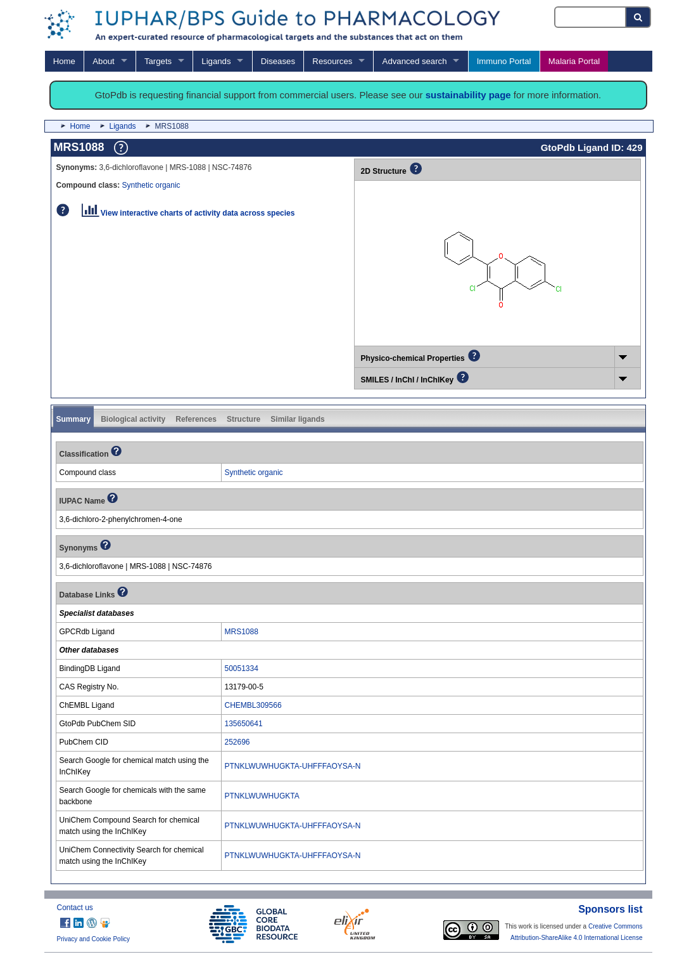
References (196, 419)
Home (64, 61)
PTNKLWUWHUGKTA (262, 796)
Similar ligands (297, 419)
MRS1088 (241, 631)
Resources (332, 61)
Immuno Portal (504, 61)
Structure (243, 419)
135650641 (244, 723)
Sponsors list (610, 909)
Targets (158, 61)
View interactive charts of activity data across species (188, 213)
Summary (73, 419)
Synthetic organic (151, 185)
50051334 (241, 668)
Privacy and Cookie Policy (93, 939)
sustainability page (468, 94)
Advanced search (415, 61)
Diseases (278, 61)
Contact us (75, 907)
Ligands (216, 61)
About (103, 61)
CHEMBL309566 (253, 705)
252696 (237, 742)
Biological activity (133, 419)
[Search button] (638, 17)
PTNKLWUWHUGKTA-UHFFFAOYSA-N (293, 766)
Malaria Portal (574, 61)
